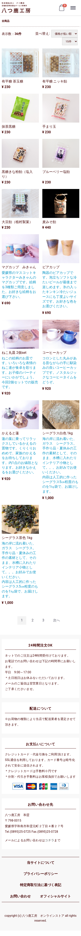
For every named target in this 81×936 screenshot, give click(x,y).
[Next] (56, 620)
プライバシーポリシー (40, 874)
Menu (73, 5)
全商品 (5, 21)
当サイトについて (40, 862)
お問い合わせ (20, 896)
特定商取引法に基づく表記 (40, 885)
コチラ (49, 840)
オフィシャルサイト (55, 896)
